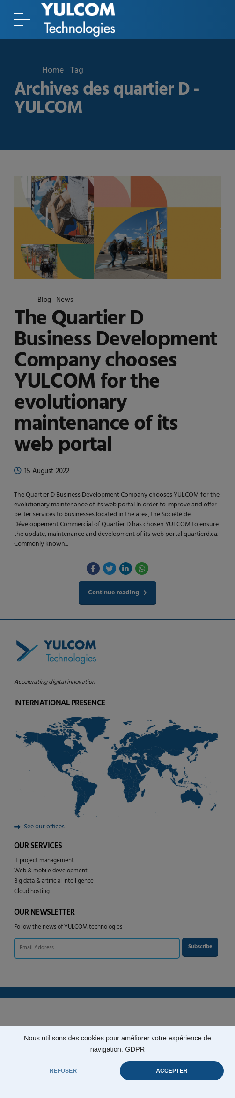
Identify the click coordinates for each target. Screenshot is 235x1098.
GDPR (135, 1049)
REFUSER (63, 1071)
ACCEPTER (171, 1071)
